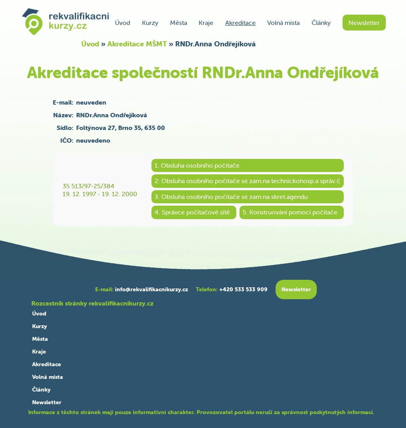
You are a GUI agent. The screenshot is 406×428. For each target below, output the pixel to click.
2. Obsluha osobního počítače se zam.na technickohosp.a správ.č (247, 181)
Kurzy (150, 23)
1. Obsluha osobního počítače (197, 165)
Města (178, 23)
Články (321, 23)
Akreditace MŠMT (137, 43)
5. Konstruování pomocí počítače (290, 212)
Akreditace (240, 23)
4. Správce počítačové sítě (192, 212)
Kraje (206, 23)
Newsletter (364, 23)
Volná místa (283, 23)
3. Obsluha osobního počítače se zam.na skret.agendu (231, 197)
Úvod (122, 23)
